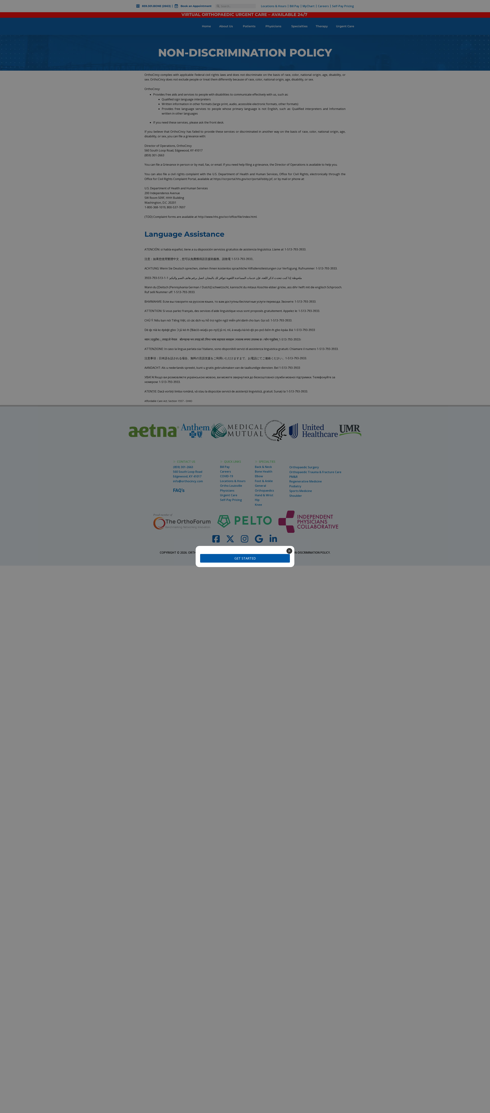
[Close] (289, 551)
